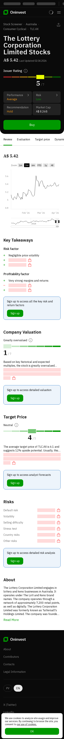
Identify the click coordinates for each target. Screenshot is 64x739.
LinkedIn (8, 712)
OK (32, 731)
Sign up (15, 313)
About (7, 649)
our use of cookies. (27, 724)
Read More (11, 620)
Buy (32, 125)
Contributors (11, 656)
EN (18, 688)
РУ (8, 688)
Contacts (9, 664)
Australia (31, 24)
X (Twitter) (9, 704)
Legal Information (14, 671)
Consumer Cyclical (14, 29)
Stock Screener (12, 24)
